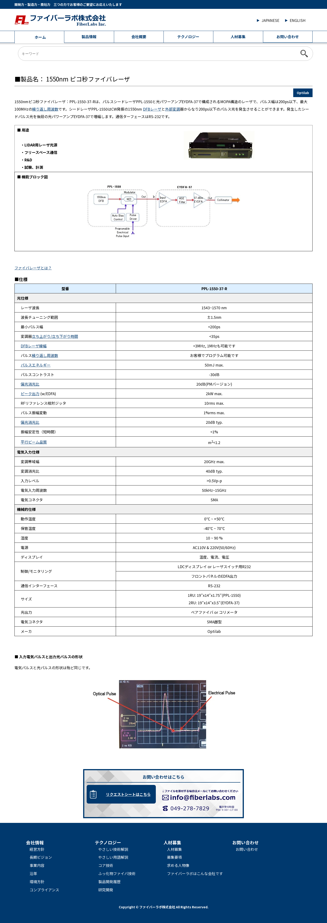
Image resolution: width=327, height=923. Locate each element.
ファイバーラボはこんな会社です (195, 873)
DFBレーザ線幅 (34, 346)
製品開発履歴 (109, 881)
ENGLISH (298, 20)
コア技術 (105, 865)
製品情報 (89, 36)
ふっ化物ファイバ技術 (117, 873)
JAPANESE (270, 20)
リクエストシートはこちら (128, 794)
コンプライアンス (44, 889)
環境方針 (37, 881)
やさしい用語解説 (113, 857)
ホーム (40, 37)
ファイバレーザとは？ (33, 268)
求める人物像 (178, 865)
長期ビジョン (41, 857)
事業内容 (37, 865)
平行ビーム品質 (34, 442)
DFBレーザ (152, 109)
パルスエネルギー (36, 365)
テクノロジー (188, 36)
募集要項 (174, 857)
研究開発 (105, 889)
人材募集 (238, 36)
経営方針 (37, 849)
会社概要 (138, 36)
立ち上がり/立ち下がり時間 (55, 336)
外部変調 (172, 109)
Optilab (303, 92)
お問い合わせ (287, 36)
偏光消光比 (30, 384)
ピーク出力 (30, 393)
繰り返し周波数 (45, 109)
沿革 (33, 873)
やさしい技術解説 (113, 849)
